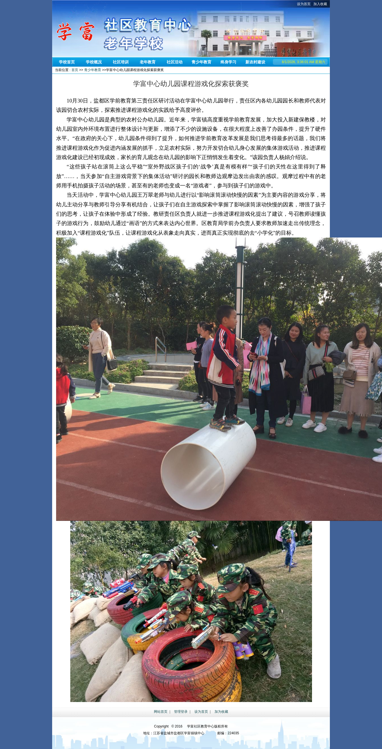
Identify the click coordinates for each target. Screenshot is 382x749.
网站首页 (160, 712)
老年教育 (148, 62)
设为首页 (304, 4)
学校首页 (67, 62)
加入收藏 (320, 4)
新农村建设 (255, 62)
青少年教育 (201, 62)
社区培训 (121, 62)
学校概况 (94, 62)
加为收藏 (221, 712)
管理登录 (181, 712)
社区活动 (174, 62)
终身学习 (228, 62)
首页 (74, 70)
